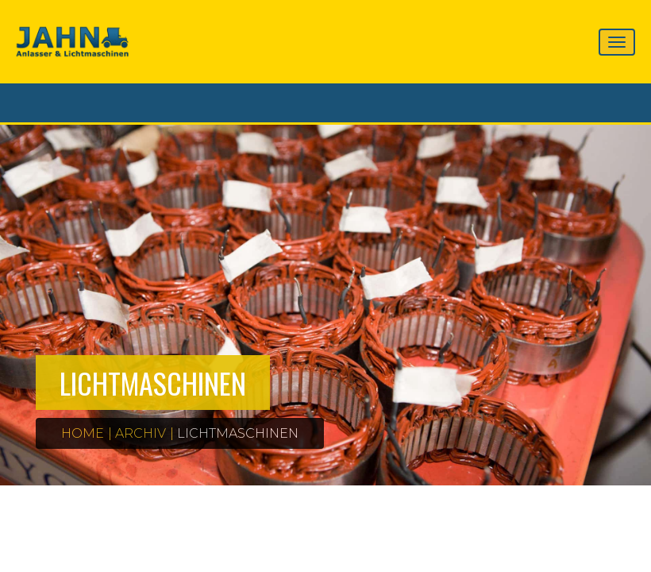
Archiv (140, 433)
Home (82, 433)
